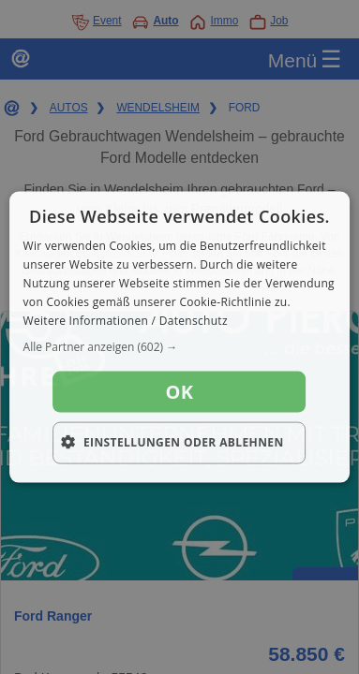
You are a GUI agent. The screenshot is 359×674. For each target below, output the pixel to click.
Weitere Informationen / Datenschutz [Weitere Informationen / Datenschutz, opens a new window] (125, 320)
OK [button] (180, 391)
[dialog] (180, 337)
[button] (180, 347)
